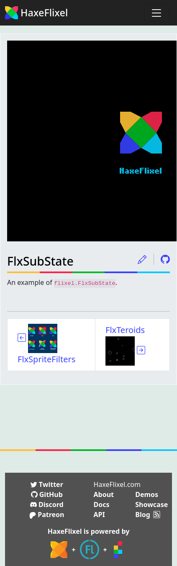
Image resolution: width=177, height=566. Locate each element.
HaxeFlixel (36, 12)
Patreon (46, 514)
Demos (146, 494)
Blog (142, 514)
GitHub (47, 494)
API (99, 514)
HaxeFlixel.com (117, 484)
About (104, 494)
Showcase (151, 504)
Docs (102, 504)
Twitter (47, 484)
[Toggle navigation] (156, 13)
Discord (47, 504)
